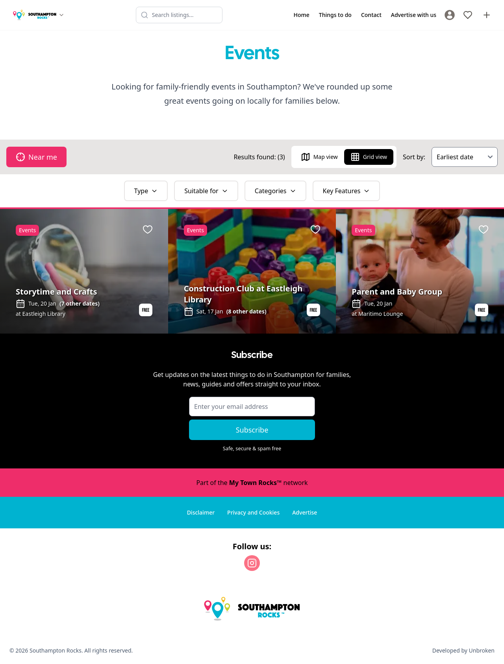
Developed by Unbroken (463, 650)
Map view (319, 157)
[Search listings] (179, 15)
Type (146, 191)
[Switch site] (39, 15)
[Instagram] (252, 563)
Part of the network (252, 482)
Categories (275, 191)
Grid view (368, 157)
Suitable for (206, 191)
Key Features (346, 191)
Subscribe (252, 430)
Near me (36, 157)
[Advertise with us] (487, 15)
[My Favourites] (468, 15)
